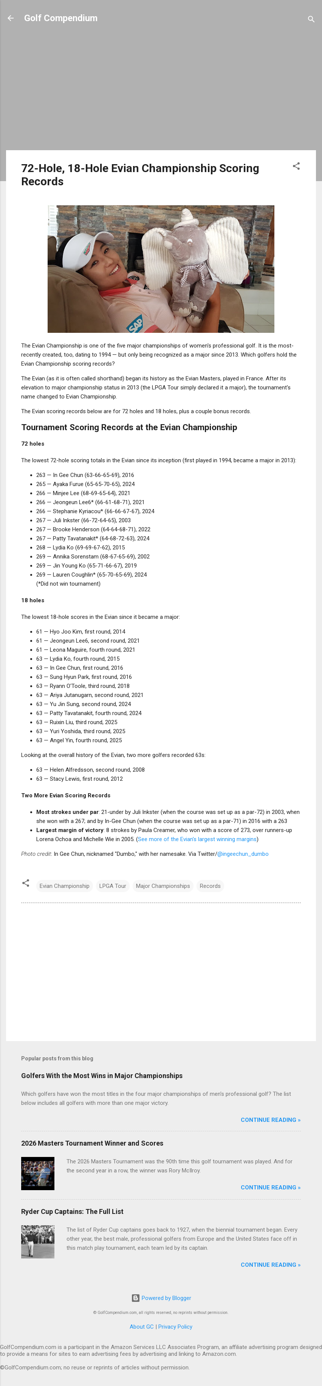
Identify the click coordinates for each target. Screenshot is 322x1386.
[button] (296, 167)
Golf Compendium (61, 18)
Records (210, 886)
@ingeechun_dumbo (243, 854)
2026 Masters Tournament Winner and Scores (92, 1143)
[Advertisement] (161, 91)
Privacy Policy (175, 1326)
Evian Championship (65, 886)
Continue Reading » (271, 1120)
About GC (142, 1326)
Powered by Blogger (161, 1298)
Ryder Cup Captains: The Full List (72, 1211)
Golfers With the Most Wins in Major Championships (102, 1076)
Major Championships (163, 886)
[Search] (311, 20)
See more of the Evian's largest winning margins (197, 839)
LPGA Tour (112, 886)
